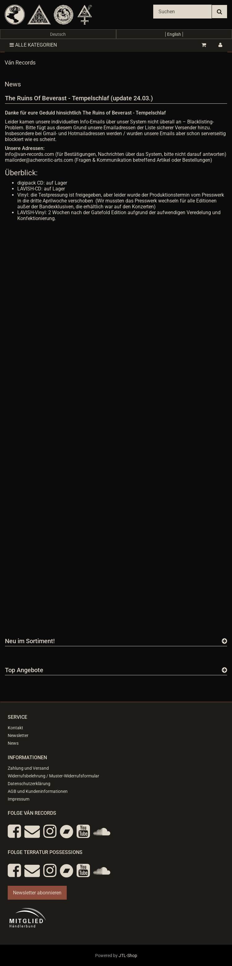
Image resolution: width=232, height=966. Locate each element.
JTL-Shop (128, 955)
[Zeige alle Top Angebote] (224, 670)
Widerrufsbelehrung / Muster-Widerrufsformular (53, 775)
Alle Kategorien (33, 45)
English (174, 34)
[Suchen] (182, 12)
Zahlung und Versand (28, 768)
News (13, 743)
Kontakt (15, 727)
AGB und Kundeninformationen (38, 791)
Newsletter (18, 735)
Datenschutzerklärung (29, 783)
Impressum (18, 799)
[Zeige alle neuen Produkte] (224, 641)
